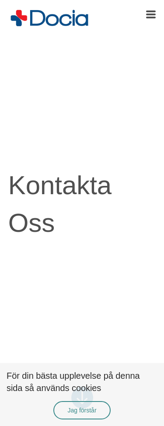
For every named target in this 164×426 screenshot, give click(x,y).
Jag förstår (81, 410)
